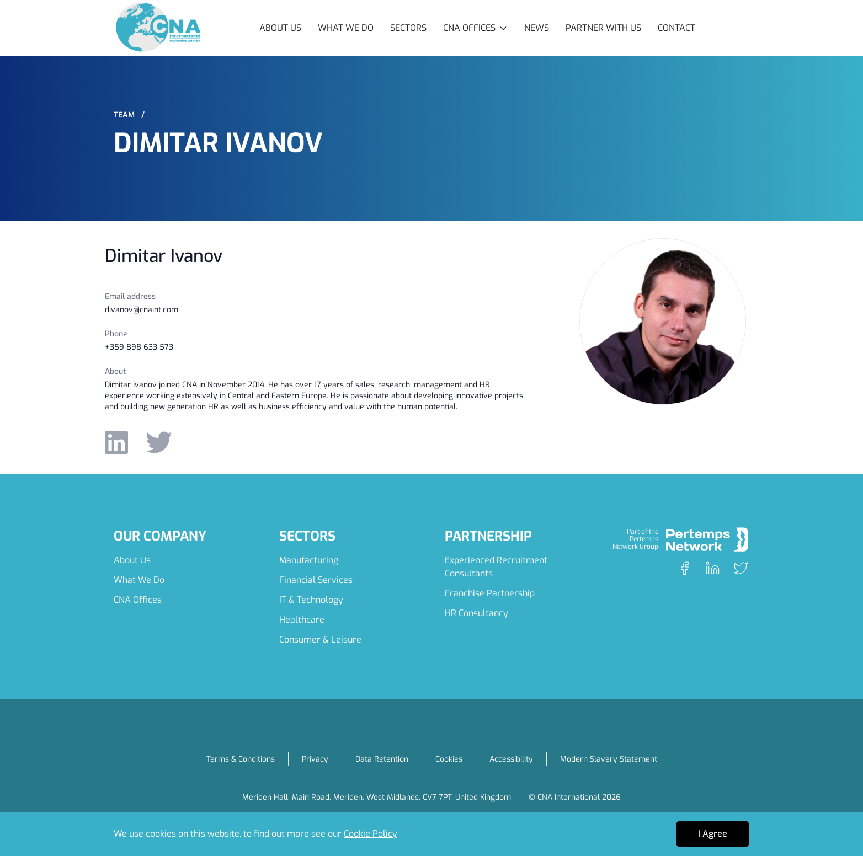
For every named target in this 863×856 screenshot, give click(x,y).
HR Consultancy (476, 613)
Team (129, 115)
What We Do (346, 28)
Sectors (408, 28)
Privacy (315, 759)
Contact (676, 28)
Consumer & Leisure (320, 639)
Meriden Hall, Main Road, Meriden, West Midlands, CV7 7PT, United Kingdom (376, 797)
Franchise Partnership (490, 593)
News (536, 28)
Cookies (448, 759)
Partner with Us (603, 28)
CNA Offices (138, 600)
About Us (280, 28)
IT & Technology (311, 600)
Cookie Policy (370, 833)
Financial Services (316, 580)
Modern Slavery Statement (608, 759)
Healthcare (301, 619)
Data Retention (381, 759)
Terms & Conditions (240, 759)
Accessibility (511, 759)
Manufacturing (308, 560)
